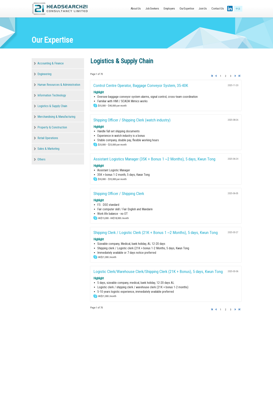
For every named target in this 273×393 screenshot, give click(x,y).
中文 (238, 8)
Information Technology (51, 95)
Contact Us (217, 8)
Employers (169, 8)
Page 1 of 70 (96, 74)
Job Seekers (152, 8)
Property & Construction (52, 127)
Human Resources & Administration (58, 85)
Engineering (44, 74)
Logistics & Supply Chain (52, 106)
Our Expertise (187, 8)
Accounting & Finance (50, 63)
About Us (136, 8)
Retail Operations (47, 138)
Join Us (203, 8)
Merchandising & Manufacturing (56, 117)
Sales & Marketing (48, 149)
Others (41, 159)
